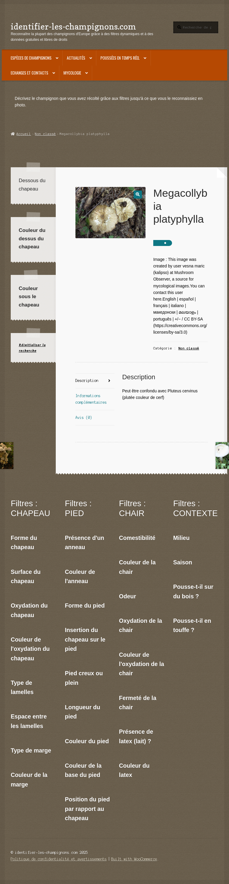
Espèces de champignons (31, 58)
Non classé (45, 134)
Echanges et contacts (29, 73)
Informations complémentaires (91, 399)
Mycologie (72, 73)
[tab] (94, 381)
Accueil (23, 134)
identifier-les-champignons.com (73, 26)
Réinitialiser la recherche (32, 348)
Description (86, 381)
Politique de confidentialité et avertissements (59, 859)
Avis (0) (83, 417)
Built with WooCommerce (134, 859)
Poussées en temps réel (120, 58)
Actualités (76, 58)
